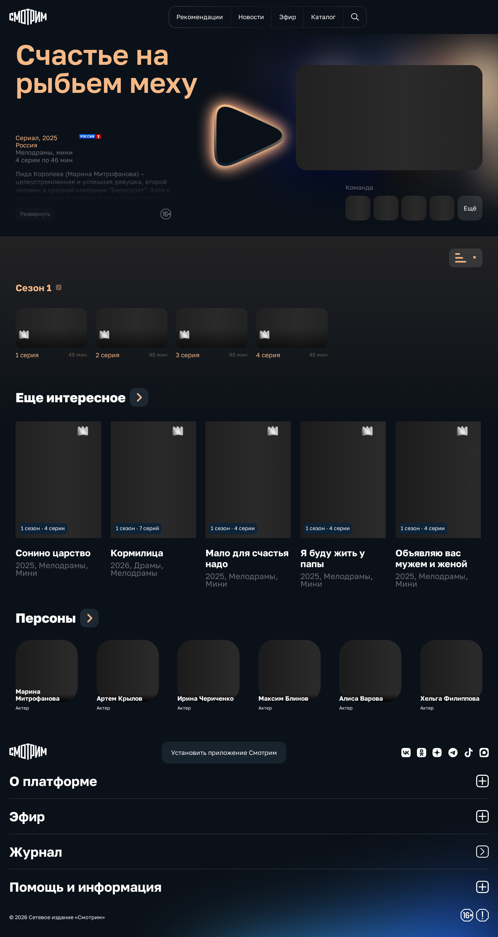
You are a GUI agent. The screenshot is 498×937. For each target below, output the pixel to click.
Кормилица (137, 552)
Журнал (249, 852)
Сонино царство (53, 552)
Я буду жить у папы (332, 558)
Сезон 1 (59, 287)
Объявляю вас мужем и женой (431, 558)
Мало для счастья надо (247, 558)
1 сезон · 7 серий (137, 528)
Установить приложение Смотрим (224, 752)
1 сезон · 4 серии (43, 528)
